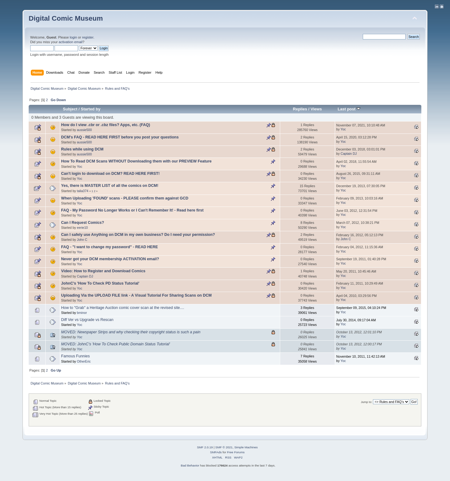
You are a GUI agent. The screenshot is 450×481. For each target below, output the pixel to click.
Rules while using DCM (82, 149)
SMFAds (216, 452)
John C (82, 239)
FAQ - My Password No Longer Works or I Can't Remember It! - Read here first (132, 210)
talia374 (82, 191)
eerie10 (82, 227)
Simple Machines (246, 447)
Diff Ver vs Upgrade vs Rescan (87, 320)
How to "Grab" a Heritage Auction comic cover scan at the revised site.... (122, 308)
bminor (82, 312)
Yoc (343, 129)
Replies (300, 109)
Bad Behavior (190, 465)
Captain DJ (349, 153)
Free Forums (235, 452)
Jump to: (366, 402)
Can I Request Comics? (82, 222)
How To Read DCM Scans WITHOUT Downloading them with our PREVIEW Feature (136, 161)
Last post (349, 109)
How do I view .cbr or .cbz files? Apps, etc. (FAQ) (105, 125)
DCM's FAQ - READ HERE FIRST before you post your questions (119, 137)
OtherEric (84, 361)
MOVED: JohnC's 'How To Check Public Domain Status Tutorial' (115, 344)
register (87, 37)
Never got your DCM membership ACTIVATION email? (110, 259)
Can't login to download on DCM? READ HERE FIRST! (110, 173)
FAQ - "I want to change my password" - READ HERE (109, 247)
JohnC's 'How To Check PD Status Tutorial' (100, 283)
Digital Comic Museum (66, 18)
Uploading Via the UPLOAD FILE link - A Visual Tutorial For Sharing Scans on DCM (136, 295)
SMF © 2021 (224, 447)
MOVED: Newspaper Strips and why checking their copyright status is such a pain (130, 332)
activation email (70, 42)
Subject (70, 109)
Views (316, 109)
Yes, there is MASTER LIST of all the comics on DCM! (109, 185)
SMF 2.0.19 (205, 447)
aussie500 (84, 130)
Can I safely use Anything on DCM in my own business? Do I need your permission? (138, 234)
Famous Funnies (75, 356)
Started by (90, 109)
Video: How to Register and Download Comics (103, 271)
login (73, 37)
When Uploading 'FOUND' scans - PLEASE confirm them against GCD (124, 198)
